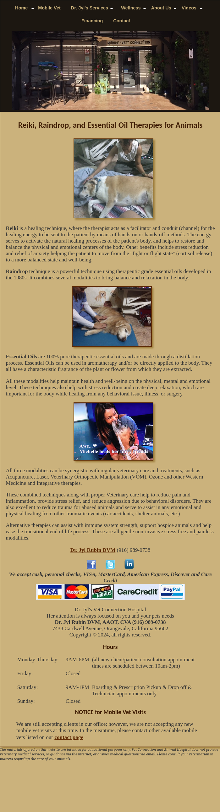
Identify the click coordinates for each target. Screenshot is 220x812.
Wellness (130, 7)
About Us (161, 7)
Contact (121, 20)
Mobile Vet (49, 7)
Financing (92, 20)
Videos (189, 7)
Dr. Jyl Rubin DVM (93, 550)
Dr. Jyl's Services (91, 7)
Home (21, 7)
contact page (68, 737)
